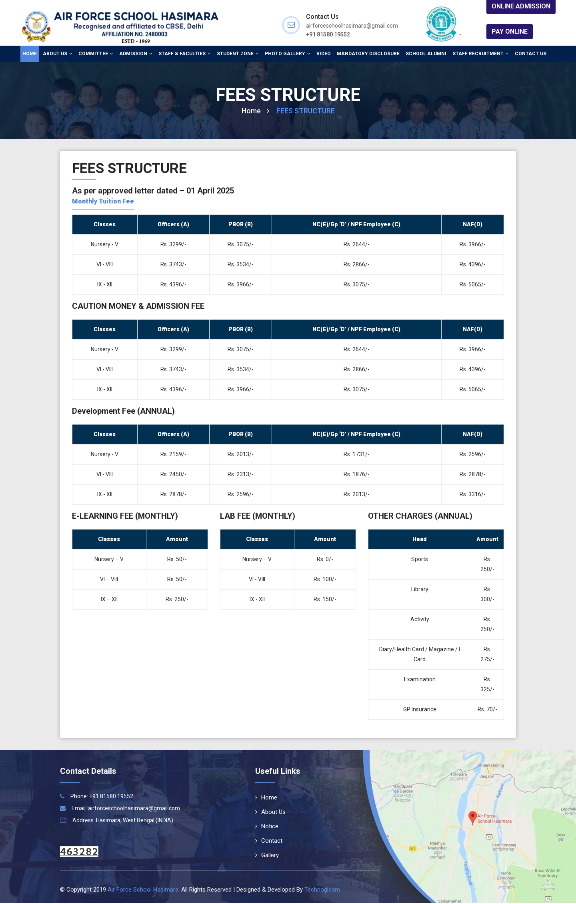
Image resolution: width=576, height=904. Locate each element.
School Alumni (426, 54)
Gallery (267, 856)
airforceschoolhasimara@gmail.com (134, 809)
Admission (135, 54)
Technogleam (322, 890)
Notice (266, 827)
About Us (57, 54)
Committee (95, 54)
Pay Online (510, 31)
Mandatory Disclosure (368, 54)
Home (29, 54)
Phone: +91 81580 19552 (101, 797)
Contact (268, 842)
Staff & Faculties (184, 54)
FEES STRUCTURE (305, 111)
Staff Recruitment (480, 54)
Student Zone (238, 54)
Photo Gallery (287, 54)
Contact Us (530, 54)
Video (323, 54)
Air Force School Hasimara (143, 890)
